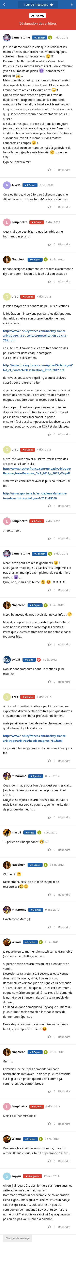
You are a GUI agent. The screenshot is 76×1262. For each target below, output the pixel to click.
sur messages (37, 4)
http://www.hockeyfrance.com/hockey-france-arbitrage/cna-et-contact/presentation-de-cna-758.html (35, 335)
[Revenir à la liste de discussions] (4, 4)
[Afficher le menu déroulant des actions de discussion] (72, 4)
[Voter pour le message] (50, 170)
